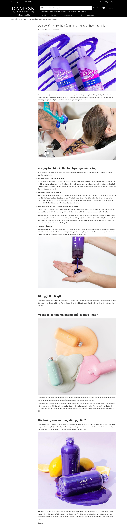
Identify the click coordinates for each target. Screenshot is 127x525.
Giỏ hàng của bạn (110, 7)
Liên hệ (80, 15)
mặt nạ (68, 11)
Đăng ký (107, 2)
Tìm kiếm (96, 8)
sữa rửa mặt (74, 11)
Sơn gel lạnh (53, 11)
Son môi (58, 11)
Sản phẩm (54, 15)
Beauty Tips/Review (67, 15)
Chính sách (91, 15)
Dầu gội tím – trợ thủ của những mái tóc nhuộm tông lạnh (73, 25)
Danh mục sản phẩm (23, 15)
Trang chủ (43, 15)
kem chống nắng (82, 11)
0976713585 (28, 2)
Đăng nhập (113, 2)
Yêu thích (102, 2)
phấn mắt (63, 11)
